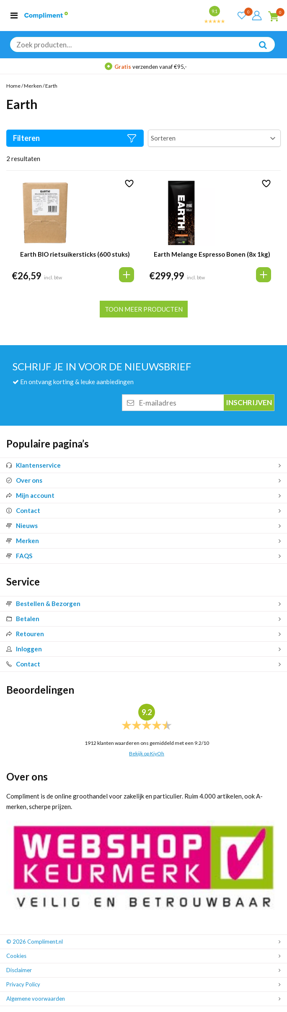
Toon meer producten (144, 309)
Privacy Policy (23, 984)
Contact (23, 510)
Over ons (24, 480)
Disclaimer (19, 970)
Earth (51, 86)
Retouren (25, 633)
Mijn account (30, 495)
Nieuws (22, 525)
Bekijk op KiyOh (146, 753)
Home (13, 86)
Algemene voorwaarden (35, 998)
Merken (33, 86)
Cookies (16, 955)
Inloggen (24, 649)
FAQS (19, 555)
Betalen (22, 618)
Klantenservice (33, 465)
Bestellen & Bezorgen (43, 603)
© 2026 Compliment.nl (34, 941)
